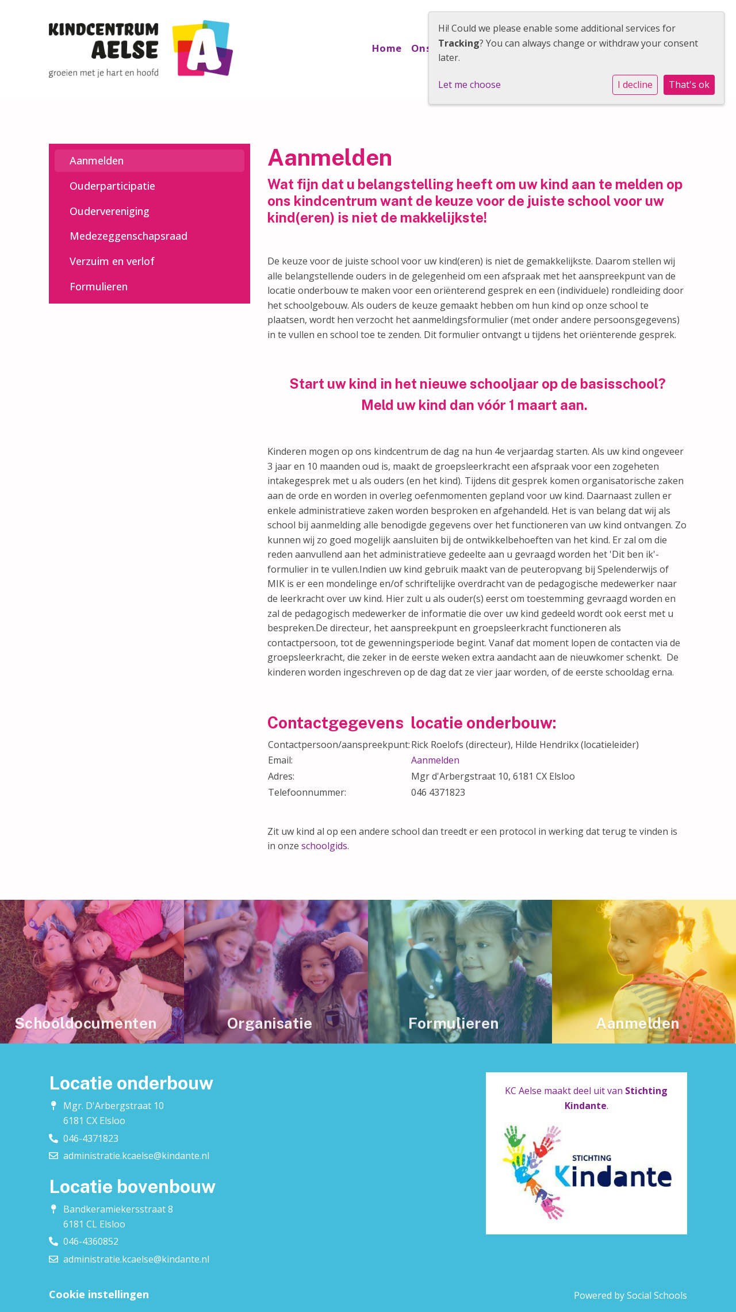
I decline (635, 84)
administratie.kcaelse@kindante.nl (136, 1155)
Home (387, 48)
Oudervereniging (110, 211)
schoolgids (324, 845)
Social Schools (657, 1295)
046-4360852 (90, 1241)
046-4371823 (90, 1138)
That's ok (689, 84)
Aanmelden (97, 160)
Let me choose (469, 84)
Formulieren (99, 286)
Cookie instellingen (99, 1294)
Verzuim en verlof (112, 261)
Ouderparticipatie (112, 186)
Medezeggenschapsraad (128, 236)
